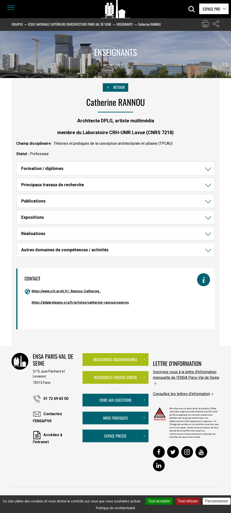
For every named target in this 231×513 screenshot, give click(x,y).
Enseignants (124, 24)
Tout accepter (159, 501)
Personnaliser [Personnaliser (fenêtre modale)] (216, 501)
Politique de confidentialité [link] (115, 508)
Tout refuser (188, 501)
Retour (115, 87)
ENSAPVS (17, 24)
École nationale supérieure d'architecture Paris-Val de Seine (69, 24)
